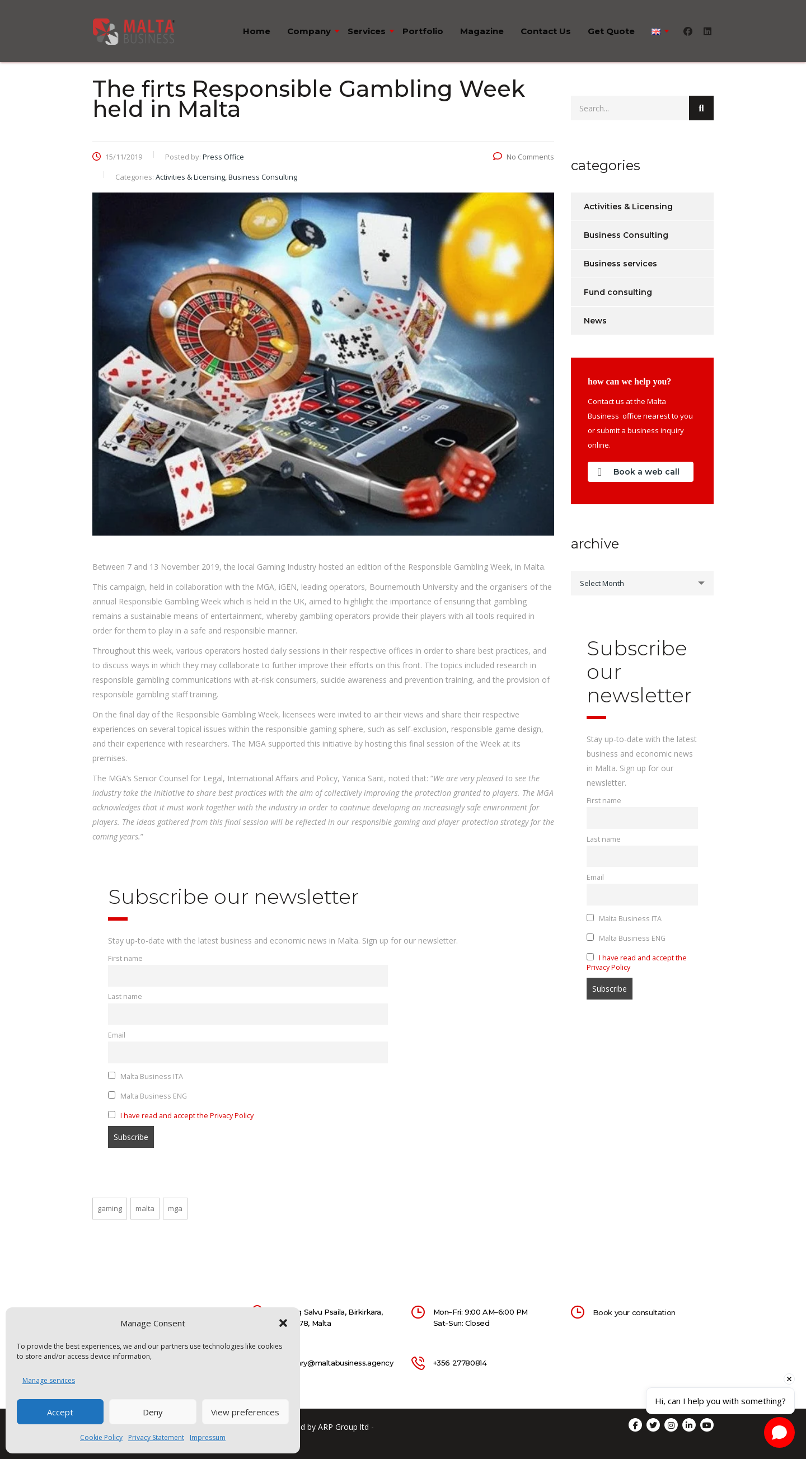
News (595, 321)
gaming (109, 1208)
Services (367, 31)
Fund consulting (618, 292)
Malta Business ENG (147, 1096)
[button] (283, 1323)
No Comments (523, 157)
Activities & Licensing (628, 206)
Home (256, 31)
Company (309, 31)
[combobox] (642, 583)
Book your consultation (634, 1312)
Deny (153, 1412)
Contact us (546, 31)
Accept (60, 1412)
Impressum (208, 1437)
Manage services (48, 1380)
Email (116, 1035)
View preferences (245, 1412)
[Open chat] (779, 1432)
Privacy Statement (156, 1437)
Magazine (482, 31)
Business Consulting (626, 235)
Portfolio (422, 31)
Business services (620, 264)
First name (125, 958)
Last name (125, 996)
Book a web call (639, 472)
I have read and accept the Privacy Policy (187, 1115)
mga (175, 1208)
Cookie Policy (101, 1437)
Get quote (611, 31)
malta (144, 1208)
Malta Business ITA (145, 1076)
